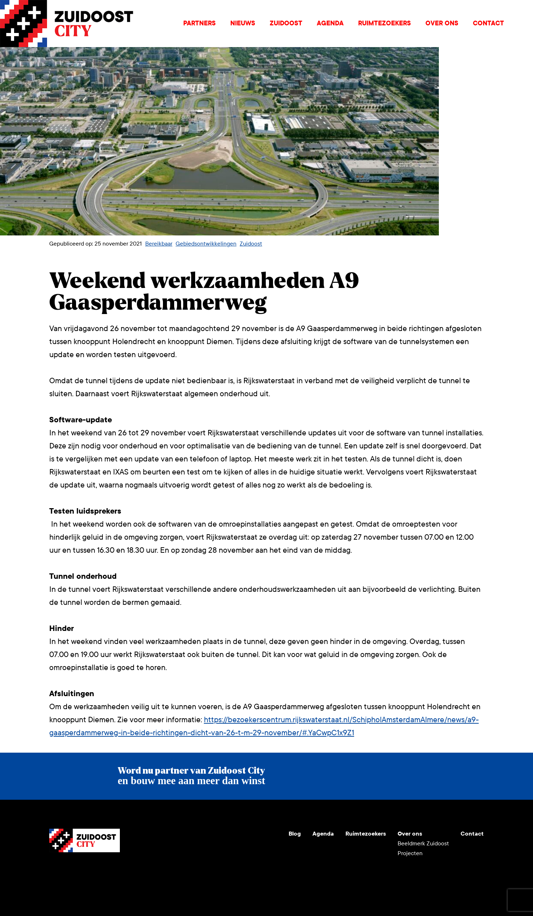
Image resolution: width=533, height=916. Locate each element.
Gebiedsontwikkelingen (206, 243)
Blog (295, 833)
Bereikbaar (158, 243)
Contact (488, 23)
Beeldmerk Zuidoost (423, 843)
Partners (199, 23)
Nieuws (242, 23)
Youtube (55, 869)
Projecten (410, 853)
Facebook (107, 869)
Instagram (72, 869)
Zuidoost (286, 23)
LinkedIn (90, 869)
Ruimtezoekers (384, 23)
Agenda (330, 23)
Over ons (441, 23)
